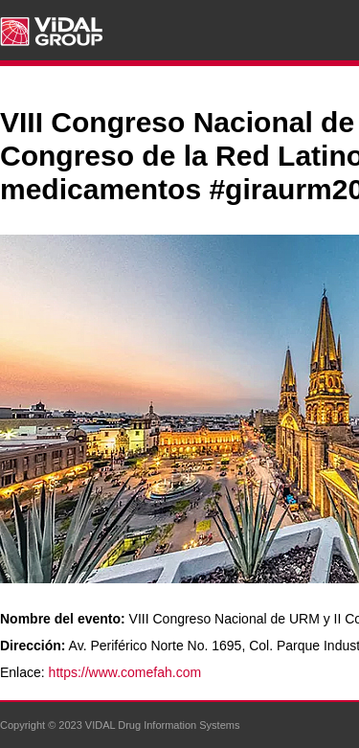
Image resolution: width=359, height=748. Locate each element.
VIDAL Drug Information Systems (162, 725)
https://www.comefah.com (125, 672)
